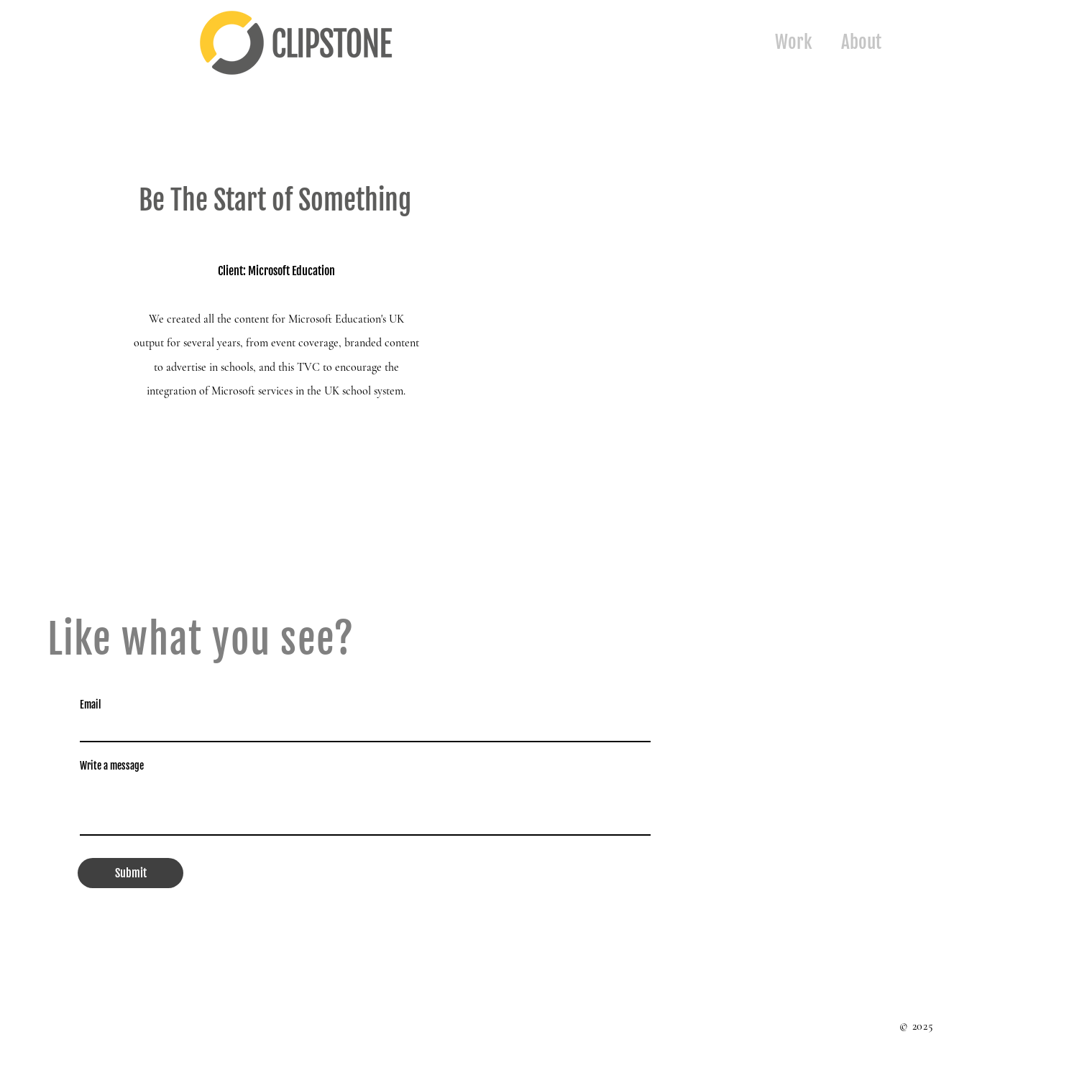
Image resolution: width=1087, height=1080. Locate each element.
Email (90, 705)
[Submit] (130, 873)
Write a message (112, 766)
